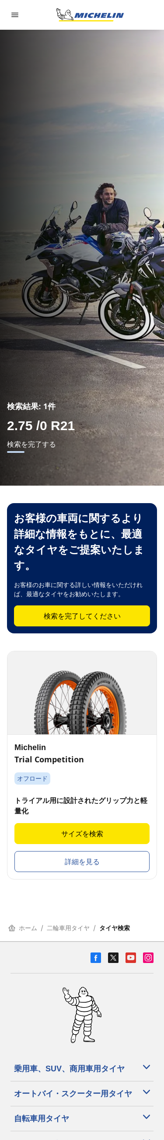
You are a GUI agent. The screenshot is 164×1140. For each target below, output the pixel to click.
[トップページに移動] (90, 15)
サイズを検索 (82, 833)
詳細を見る (82, 861)
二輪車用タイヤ (68, 928)
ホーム (22, 928)
